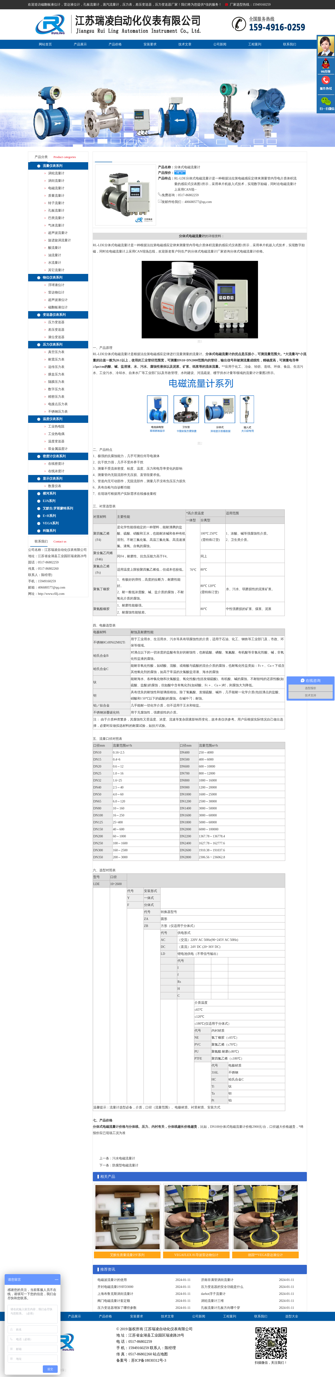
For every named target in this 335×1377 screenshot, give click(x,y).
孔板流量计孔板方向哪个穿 (220, 1308)
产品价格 (115, 44)
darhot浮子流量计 (213, 1294)
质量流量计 (56, 195)
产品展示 (80, 44)
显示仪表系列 (52, 478)
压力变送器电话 (326, 84)
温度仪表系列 (52, 419)
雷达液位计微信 (326, 103)
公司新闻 (219, 44)
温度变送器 (56, 441)
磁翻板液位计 (58, 307)
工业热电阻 (56, 426)
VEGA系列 (51, 523)
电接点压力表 (58, 404)
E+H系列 (49, 516)
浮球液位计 (56, 285)
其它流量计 (56, 270)
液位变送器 (56, 337)
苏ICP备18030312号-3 (148, 1360)
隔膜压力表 (56, 382)
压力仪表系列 (52, 344)
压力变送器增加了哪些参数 (117, 1308)
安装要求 (150, 44)
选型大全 (291, 1316)
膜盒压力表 (56, 374)
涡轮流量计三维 (212, 1301)
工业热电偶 (56, 434)
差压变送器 (56, 329)
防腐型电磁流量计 (125, 1165)
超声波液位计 (58, 300)
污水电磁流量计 (123, 1158)
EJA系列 (49, 501)
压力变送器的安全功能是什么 (222, 1287)
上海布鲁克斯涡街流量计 (115, 1294)
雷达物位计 (56, 292)
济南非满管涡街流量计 (217, 1280)
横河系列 (49, 493)
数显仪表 (54, 486)
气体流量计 (56, 225)
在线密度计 (56, 463)
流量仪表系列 (52, 166)
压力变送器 (56, 322)
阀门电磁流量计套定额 (113, 1301)
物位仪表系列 (52, 277)
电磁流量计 (56, 188)
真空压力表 (56, 352)
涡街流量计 (56, 180)
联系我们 (289, 44)
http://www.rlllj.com (51, 594)
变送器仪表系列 (54, 314)
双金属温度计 (58, 449)
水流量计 (54, 262)
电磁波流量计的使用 (112, 1280)
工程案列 (254, 44)
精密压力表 (56, 396)
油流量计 (54, 255)
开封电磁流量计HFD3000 (115, 1287)
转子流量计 (56, 203)
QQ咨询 (326, 66)
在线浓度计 (56, 471)
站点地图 (160, 1354)
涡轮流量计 (56, 173)
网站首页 (45, 44)
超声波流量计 (58, 233)
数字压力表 (56, 389)
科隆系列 (49, 530)
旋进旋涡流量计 (59, 240)
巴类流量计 (56, 218)
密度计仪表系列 (54, 456)
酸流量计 (54, 247)
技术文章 (184, 44)
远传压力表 (56, 367)
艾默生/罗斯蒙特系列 (58, 508)
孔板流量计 (56, 210)
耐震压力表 (56, 359)
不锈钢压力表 (58, 411)
